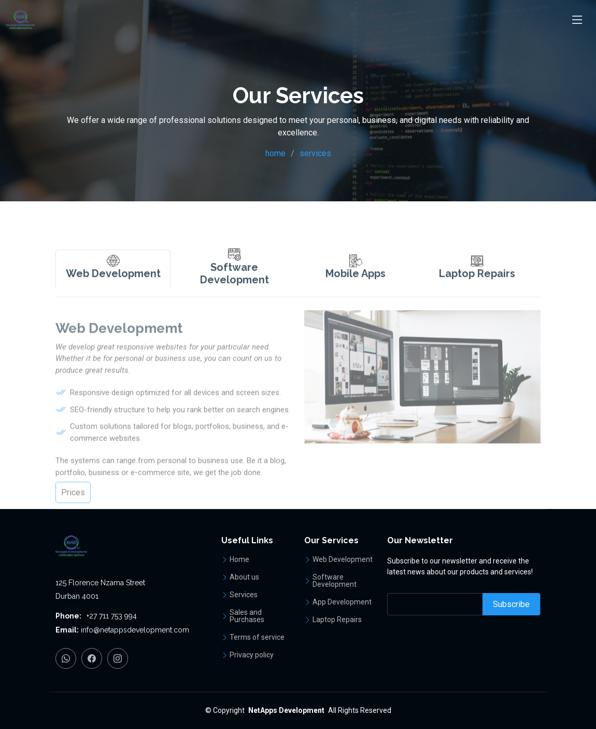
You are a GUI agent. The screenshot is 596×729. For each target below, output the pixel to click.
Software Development (335, 580)
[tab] (113, 289)
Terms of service (257, 637)
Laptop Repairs (337, 619)
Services (244, 594)
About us (244, 577)
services (315, 153)
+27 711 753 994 (112, 616)
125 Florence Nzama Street (100, 583)
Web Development (343, 559)
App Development (342, 602)
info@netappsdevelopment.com (135, 630)
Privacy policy (252, 654)
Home (239, 559)
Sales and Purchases (247, 616)
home (275, 153)
